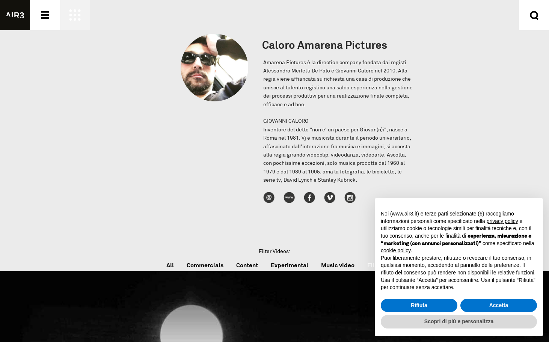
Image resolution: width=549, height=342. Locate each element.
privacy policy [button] (502, 221)
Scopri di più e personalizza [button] (458, 321)
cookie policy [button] (395, 250)
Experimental (289, 265)
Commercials (205, 265)
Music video (337, 265)
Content (247, 265)
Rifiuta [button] (419, 305)
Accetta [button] (498, 305)
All (170, 265)
